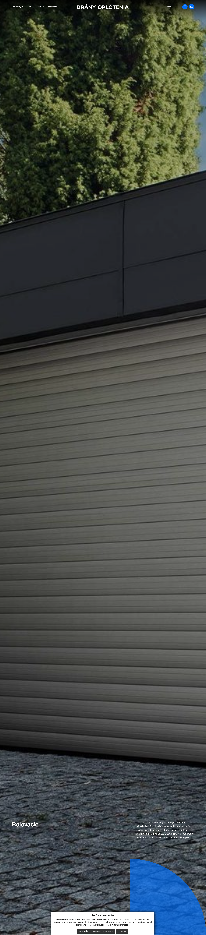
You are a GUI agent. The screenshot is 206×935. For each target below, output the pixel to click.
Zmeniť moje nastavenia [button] (103, 931)
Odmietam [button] (122, 931)
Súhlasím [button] (83, 931)
